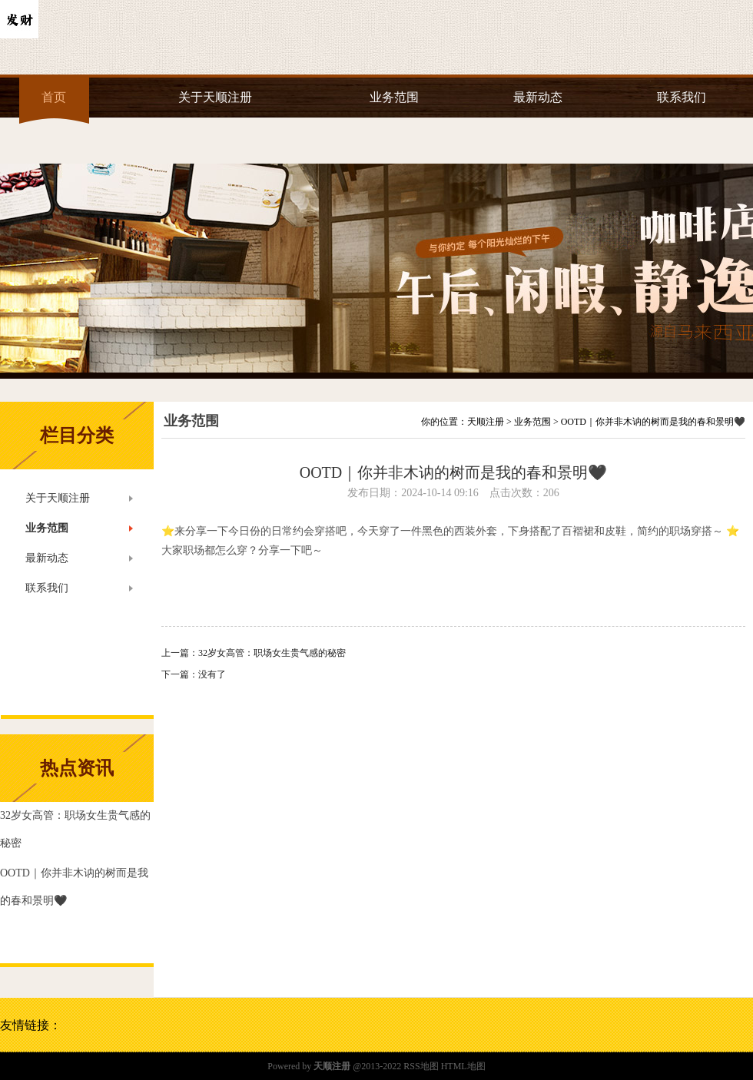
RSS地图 (420, 1066)
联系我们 (681, 97)
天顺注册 (485, 421)
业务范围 (394, 97)
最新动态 (537, 97)
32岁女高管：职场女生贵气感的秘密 (272, 653)
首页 (53, 97)
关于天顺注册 (215, 97)
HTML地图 (463, 1066)
